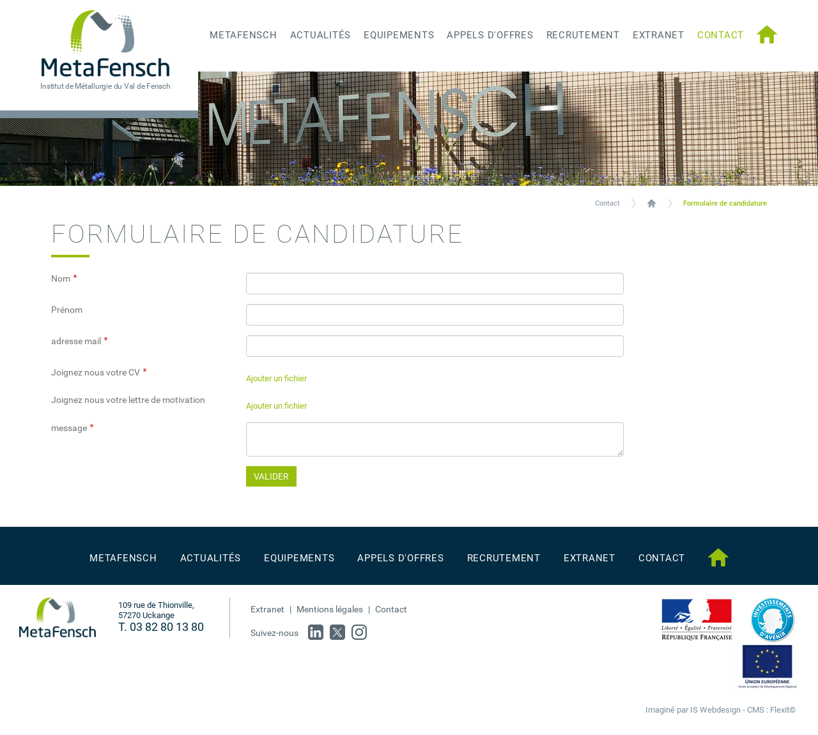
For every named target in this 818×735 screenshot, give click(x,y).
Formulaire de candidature (725, 203)
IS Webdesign (715, 710)
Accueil (651, 203)
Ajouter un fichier (276, 378)
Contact (607, 203)
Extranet (267, 609)
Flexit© (783, 710)
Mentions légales (330, 609)
